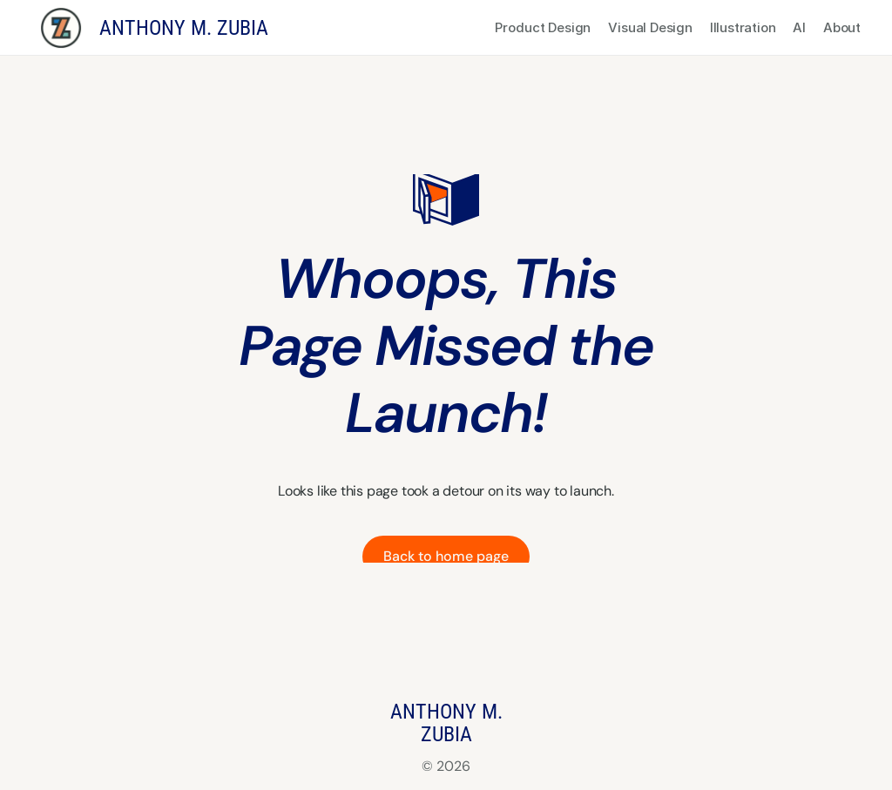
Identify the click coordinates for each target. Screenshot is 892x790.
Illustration (743, 27)
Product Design (543, 27)
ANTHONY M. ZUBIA (183, 28)
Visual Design (650, 27)
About (842, 27)
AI (799, 27)
